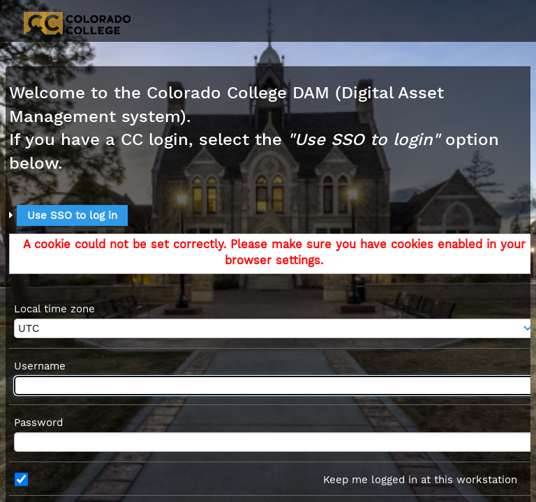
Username (40, 366)
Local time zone (54, 309)
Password (38, 422)
